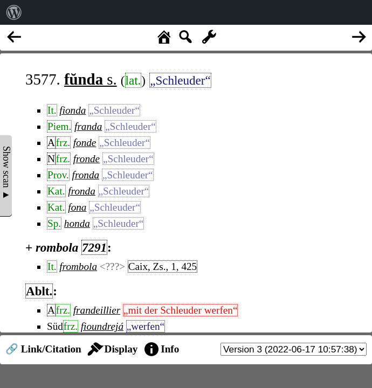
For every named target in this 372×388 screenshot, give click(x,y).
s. (90, 79)
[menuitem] (14, 12)
